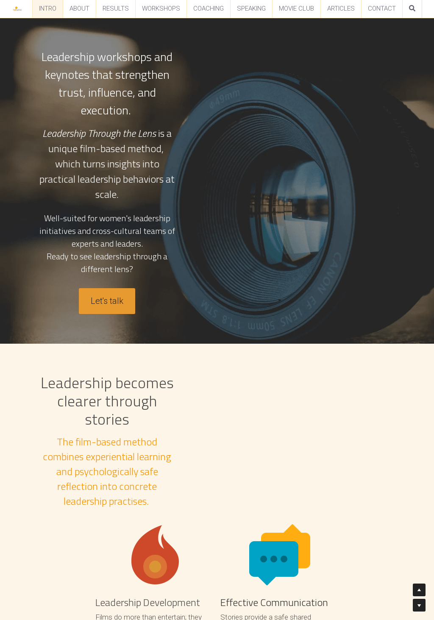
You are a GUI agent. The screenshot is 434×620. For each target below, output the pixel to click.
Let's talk (217, 181)
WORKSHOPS (161, 8)
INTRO (47, 8)
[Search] (412, 9)
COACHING (208, 8)
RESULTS (116, 8)
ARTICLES (341, 8)
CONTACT (382, 8)
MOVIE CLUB (296, 8)
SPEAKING (251, 8)
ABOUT (79, 8)
